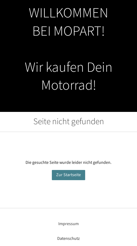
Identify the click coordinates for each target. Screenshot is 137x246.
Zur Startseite (68, 175)
